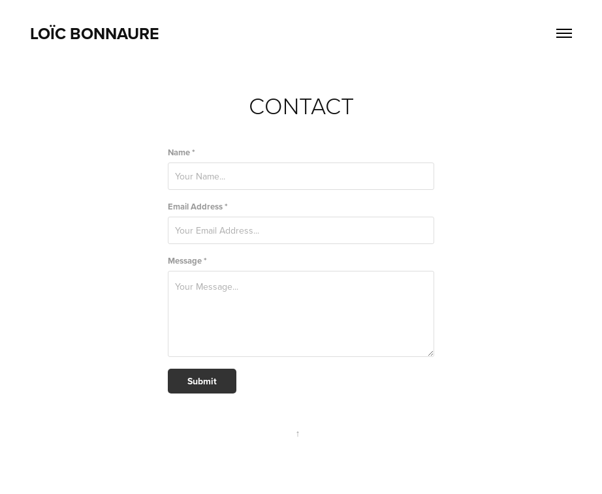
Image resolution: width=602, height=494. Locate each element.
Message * (187, 261)
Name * (181, 152)
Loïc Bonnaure (94, 33)
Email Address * (198, 206)
